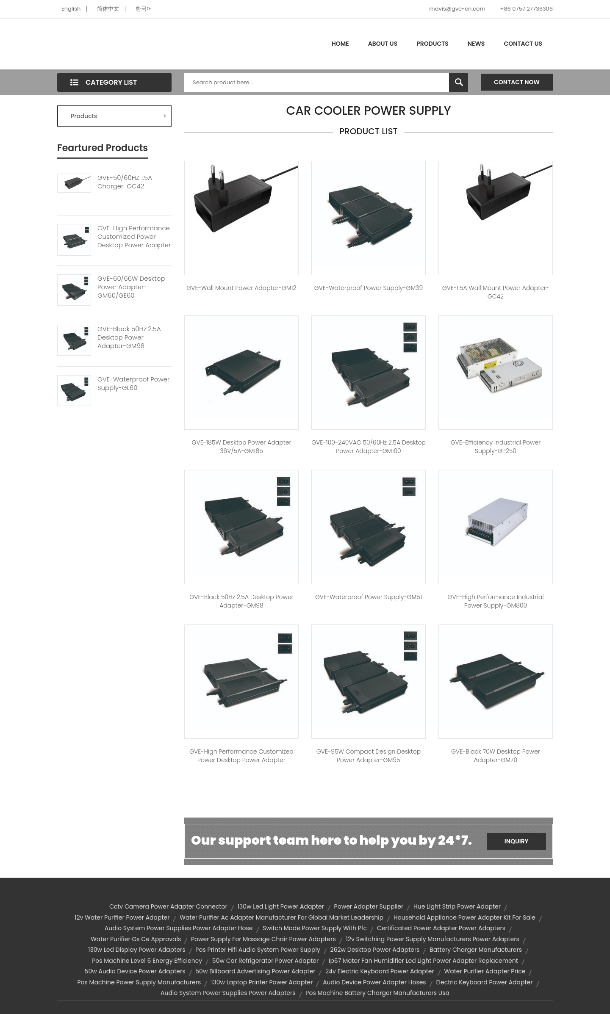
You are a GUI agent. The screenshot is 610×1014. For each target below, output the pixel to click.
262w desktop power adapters (375, 949)
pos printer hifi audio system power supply (257, 949)
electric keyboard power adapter (484, 982)
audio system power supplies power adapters (228, 993)
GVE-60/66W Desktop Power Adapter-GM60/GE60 (131, 287)
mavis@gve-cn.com (457, 9)
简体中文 (108, 9)
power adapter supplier (369, 906)
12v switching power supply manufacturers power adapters (432, 939)
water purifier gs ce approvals (136, 939)
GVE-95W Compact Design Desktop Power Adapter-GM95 (368, 755)
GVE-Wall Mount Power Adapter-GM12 (241, 288)
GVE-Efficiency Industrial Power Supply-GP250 (496, 446)
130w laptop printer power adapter (262, 982)
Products (432, 43)
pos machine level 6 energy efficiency (147, 960)
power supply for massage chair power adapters (263, 939)
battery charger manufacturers (476, 949)
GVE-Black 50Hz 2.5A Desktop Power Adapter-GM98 (129, 337)
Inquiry (517, 841)
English (70, 9)
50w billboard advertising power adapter (255, 971)
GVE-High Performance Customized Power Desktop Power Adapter (134, 236)
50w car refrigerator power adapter (265, 960)
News (476, 43)
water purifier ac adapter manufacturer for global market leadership (281, 917)
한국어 (144, 9)
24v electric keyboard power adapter (379, 971)
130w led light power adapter (280, 906)
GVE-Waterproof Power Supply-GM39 (368, 288)
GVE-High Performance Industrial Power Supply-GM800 (496, 601)
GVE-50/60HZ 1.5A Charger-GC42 (124, 182)
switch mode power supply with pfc (315, 928)
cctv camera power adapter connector (168, 906)
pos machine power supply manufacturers (139, 982)
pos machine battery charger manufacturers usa (377, 993)
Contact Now (517, 82)
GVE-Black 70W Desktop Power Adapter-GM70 (495, 755)
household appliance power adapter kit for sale (464, 917)
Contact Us (523, 43)
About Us (382, 43)
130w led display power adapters (137, 949)
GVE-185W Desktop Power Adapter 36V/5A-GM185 (241, 446)
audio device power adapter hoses (374, 982)
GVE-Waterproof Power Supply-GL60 (133, 383)
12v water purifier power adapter (122, 917)
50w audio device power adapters (135, 971)
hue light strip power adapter (457, 906)
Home (340, 43)
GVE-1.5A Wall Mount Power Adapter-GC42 (495, 292)
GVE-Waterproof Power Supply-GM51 (368, 597)
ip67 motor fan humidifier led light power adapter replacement (423, 960)
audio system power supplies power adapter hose (179, 928)
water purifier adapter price (485, 971)
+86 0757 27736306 (526, 9)
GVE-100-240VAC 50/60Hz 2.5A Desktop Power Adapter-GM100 (368, 446)
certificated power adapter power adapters (441, 928)
